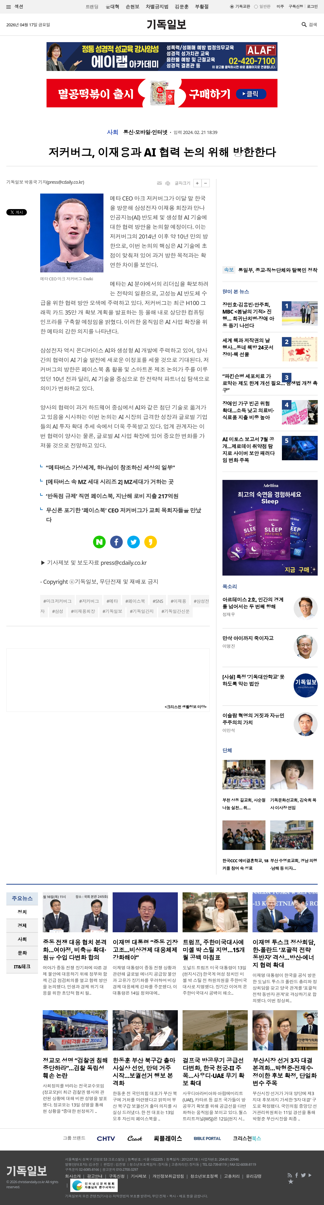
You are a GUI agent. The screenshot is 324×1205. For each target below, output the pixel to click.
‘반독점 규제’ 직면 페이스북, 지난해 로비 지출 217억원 (112, 496)
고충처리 (232, 1176)
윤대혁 (112, 6)
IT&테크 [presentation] (22, 966)
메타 (113, 601)
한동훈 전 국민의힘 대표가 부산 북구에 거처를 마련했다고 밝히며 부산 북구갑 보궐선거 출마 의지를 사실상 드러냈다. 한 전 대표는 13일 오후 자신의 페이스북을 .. (145, 1106)
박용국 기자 (35, 182)
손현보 (132, 6)
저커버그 (90, 601)
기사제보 (138, 1176)
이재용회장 (84, 611)
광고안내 (95, 1176)
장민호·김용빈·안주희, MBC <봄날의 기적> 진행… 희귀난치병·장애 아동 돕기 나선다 (248, 315)
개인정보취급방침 (168, 1176)
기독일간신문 (177, 611)
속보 (229, 269)
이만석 (228, 730)
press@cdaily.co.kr (65, 182)
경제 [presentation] (22, 925)
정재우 (228, 614)
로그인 (312, 6)
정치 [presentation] (22, 912)
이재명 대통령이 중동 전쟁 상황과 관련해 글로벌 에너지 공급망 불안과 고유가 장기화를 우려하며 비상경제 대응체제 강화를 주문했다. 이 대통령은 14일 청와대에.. (145, 980)
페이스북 (136, 601)
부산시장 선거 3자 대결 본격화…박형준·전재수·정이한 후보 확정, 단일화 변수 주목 (284, 1071)
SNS (159, 601)
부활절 (202, 6)
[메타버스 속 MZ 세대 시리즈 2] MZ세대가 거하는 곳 (109, 482)
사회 (112, 132)
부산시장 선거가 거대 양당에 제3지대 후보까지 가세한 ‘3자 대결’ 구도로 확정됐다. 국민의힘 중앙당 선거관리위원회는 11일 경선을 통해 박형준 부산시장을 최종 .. (284, 1106)
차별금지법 (157, 6)
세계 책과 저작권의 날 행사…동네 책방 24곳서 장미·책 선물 (247, 347)
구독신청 (296, 6)
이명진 (228, 646)
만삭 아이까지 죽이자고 (248, 638)
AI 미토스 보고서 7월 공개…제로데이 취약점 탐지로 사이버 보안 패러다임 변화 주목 (248, 450)
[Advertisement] (269, 218)
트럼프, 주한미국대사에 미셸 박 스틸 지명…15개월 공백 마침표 (214, 950)
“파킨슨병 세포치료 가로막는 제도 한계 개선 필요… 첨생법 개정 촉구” (270, 383)
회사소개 (73, 1176)
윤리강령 (254, 1176)
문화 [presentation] (22, 953)
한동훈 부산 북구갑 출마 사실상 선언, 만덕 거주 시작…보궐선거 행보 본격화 (144, 1071)
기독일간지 (143, 611)
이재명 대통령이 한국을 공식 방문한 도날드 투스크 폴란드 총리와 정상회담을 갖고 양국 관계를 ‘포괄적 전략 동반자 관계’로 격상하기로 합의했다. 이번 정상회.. (284, 988)
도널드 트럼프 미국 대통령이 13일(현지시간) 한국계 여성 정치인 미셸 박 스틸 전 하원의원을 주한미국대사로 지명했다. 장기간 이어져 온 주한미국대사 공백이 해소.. (215, 980)
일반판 (264, 6)
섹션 (14, 6)
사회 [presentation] (22, 939)
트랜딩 (91, 7)
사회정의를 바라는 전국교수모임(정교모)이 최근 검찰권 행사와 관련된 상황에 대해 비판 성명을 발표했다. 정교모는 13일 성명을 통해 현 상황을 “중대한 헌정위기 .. (75, 1098)
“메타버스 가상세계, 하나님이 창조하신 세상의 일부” (110, 467)
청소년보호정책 (204, 1176)
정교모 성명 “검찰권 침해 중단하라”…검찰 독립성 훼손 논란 (75, 1068)
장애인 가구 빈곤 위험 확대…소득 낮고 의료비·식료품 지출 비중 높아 (248, 410)
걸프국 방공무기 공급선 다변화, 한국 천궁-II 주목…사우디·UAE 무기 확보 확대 (213, 1071)
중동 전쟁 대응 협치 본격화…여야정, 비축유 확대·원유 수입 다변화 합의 (75, 950)
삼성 (59, 611)
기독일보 (113, 611)
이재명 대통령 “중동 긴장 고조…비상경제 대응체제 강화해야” (145, 950)
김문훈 (181, 6)
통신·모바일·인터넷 (145, 132)
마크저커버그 (59, 601)
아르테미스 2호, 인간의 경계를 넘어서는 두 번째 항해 (253, 603)
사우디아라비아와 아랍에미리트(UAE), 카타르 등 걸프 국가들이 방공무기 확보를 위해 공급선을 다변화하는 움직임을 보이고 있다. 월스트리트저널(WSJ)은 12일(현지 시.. (215, 1106)
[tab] (22, 912)
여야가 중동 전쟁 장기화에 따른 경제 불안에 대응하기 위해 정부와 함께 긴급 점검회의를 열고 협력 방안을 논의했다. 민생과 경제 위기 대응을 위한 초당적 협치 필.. (75, 980)
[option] (246, 787)
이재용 (179, 601)
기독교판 (242, 6)
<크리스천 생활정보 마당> (186, 707)
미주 (280, 6)
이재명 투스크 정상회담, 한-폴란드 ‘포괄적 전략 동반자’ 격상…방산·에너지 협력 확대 (283, 953)
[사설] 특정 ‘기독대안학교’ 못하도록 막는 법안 (253, 680)
